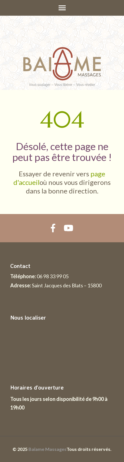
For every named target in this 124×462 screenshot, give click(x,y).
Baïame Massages (47, 449)
